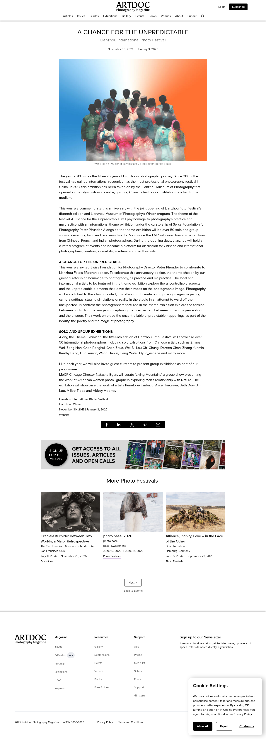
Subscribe (238, 7)
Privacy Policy (105, 722)
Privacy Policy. (243, 714)
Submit (192, 16)
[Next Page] (133, 582)
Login (222, 7)
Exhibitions (110, 16)
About (179, 16)
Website (64, 415)
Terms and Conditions (130, 722)
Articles (68, 16)
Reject (224, 726)
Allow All (203, 726)
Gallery (126, 16)
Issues (81, 16)
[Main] (133, 7)
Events (139, 16)
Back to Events (133, 591)
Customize (246, 726)
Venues (166, 16)
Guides (94, 16)
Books (152, 16)
